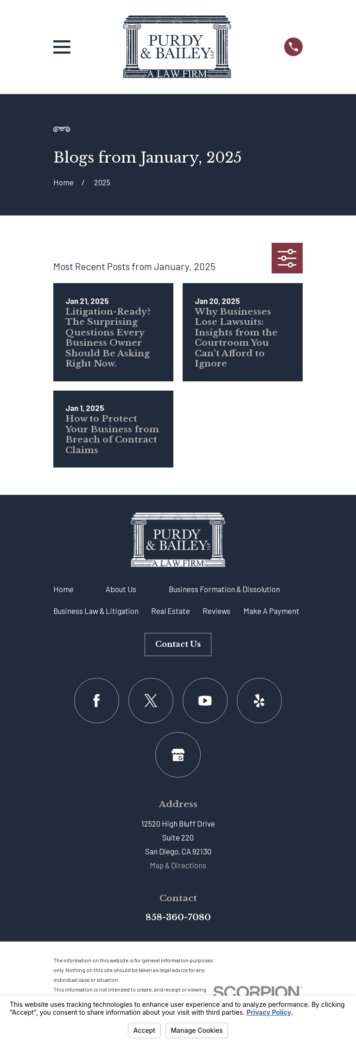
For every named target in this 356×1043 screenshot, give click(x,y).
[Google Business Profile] (177, 754)
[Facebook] (96, 700)
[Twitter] (150, 700)
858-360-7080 (178, 917)
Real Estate (170, 610)
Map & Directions (178, 865)
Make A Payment (271, 610)
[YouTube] (205, 700)
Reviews (216, 610)
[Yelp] (259, 700)
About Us (121, 589)
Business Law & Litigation (96, 610)
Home (63, 589)
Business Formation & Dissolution (224, 589)
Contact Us (178, 644)
